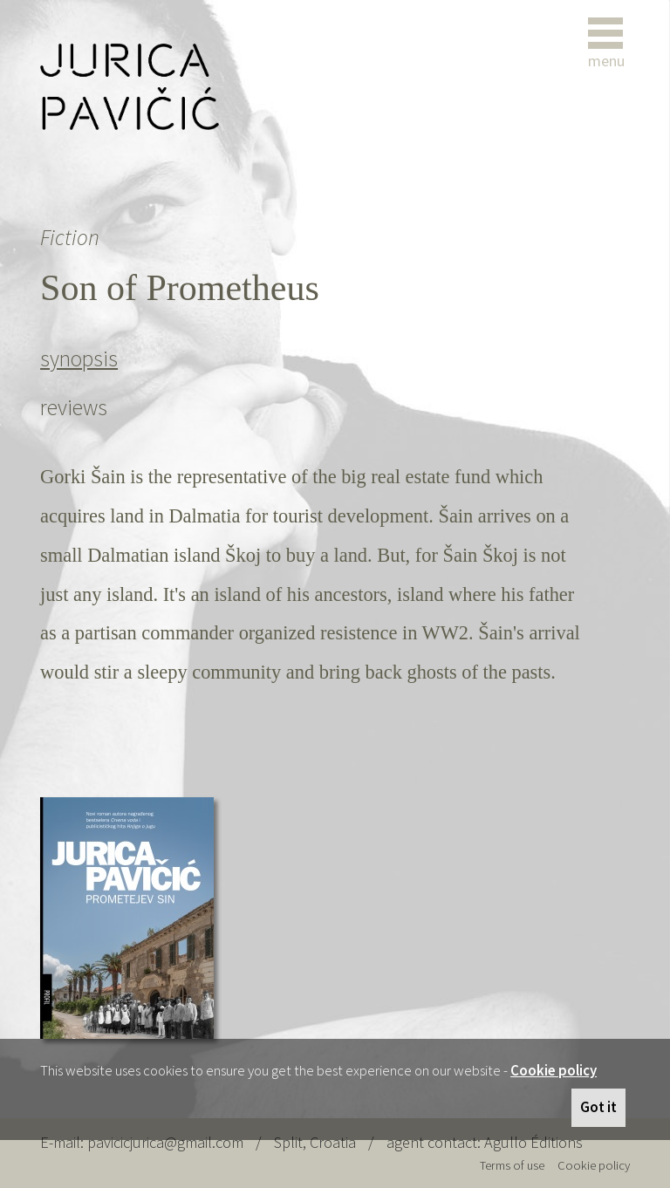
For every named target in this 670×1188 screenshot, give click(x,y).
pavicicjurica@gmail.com (165, 1142)
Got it (598, 1106)
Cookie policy (553, 1070)
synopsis (79, 358)
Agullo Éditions (533, 1142)
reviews (73, 407)
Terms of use (512, 1165)
